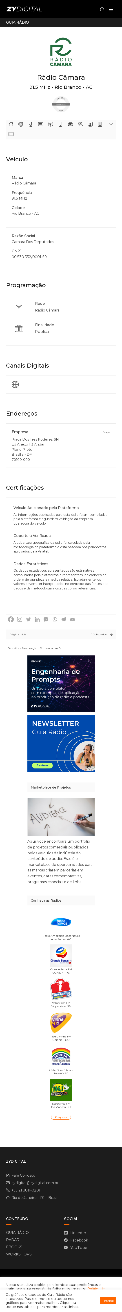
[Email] (72, 619)
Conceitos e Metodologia (22, 648)
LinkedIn (78, 1233)
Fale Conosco (23, 1175)
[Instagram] (20, 619)
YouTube (78, 1248)
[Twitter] (28, 619)
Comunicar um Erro (51, 648)
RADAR (12, 1240)
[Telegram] (63, 619)
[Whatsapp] (55, 619)
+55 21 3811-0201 (25, 1190)
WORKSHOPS (19, 1254)
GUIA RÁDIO (17, 1232)
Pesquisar (61, 1117)
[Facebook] (11, 619)
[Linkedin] (37, 619)
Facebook (79, 1240)
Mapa (106, 432)
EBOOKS (14, 1247)
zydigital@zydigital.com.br (35, 1183)
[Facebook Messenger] (46, 619)
